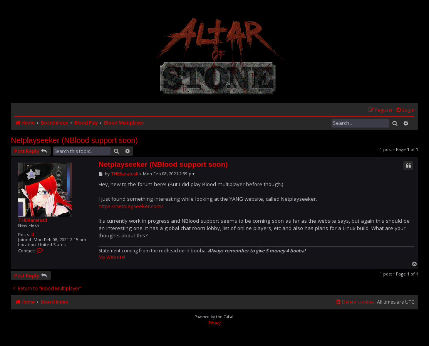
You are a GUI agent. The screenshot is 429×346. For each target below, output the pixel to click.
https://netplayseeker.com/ (131, 206)
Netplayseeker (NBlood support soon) (74, 140)
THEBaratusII (32, 220)
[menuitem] (404, 110)
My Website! (112, 257)
